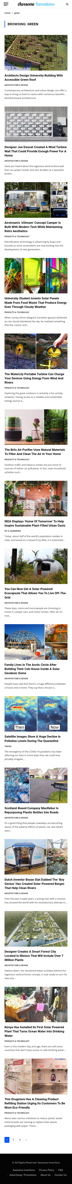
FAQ (60, 1170)
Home (7, 13)
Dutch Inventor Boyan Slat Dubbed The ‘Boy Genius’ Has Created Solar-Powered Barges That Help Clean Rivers (34, 884)
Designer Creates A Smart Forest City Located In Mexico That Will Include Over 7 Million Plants (34, 956)
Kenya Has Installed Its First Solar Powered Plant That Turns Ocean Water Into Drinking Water (34, 1031)
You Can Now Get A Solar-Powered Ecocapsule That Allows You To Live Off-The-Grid (36, 593)
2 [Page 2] (13, 1139)
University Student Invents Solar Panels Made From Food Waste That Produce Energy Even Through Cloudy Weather (36, 302)
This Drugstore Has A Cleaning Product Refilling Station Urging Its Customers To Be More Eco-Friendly (35, 1103)
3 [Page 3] (19, 1139)
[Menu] (6, 4)
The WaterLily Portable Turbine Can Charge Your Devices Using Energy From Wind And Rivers (34, 378)
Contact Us (61, 1175)
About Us (46, 1175)
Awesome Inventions (24, 1170)
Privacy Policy (46, 1170)
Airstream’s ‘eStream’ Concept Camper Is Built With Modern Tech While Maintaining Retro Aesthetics (33, 227)
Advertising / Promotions (22, 1175)
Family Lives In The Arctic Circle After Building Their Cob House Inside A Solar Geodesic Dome (32, 669)
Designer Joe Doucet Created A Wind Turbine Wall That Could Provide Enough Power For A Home (36, 151)
